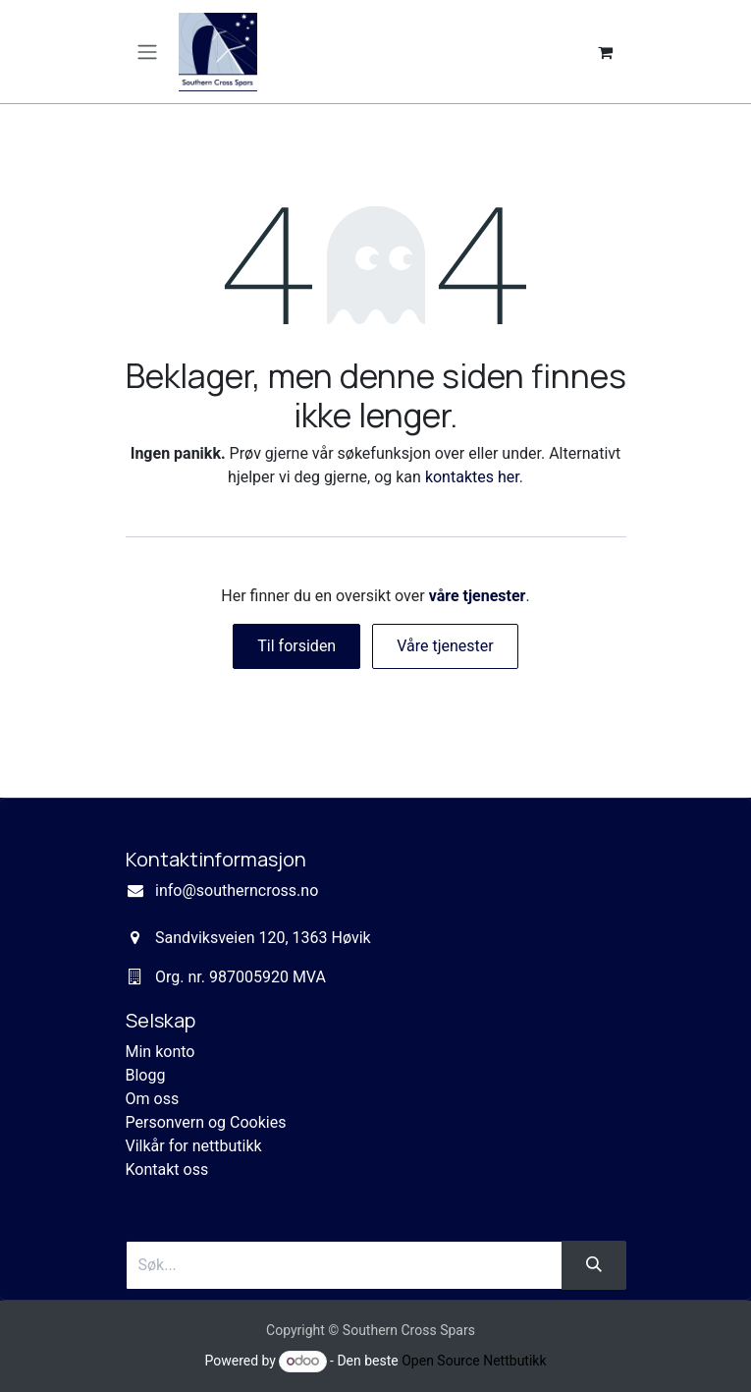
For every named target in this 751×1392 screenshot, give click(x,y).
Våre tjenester (445, 646)
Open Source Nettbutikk (474, 1360)
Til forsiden (296, 646)
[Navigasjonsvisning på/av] (147, 51)
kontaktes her (472, 477)
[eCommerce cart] (605, 52)
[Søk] (594, 1265)
